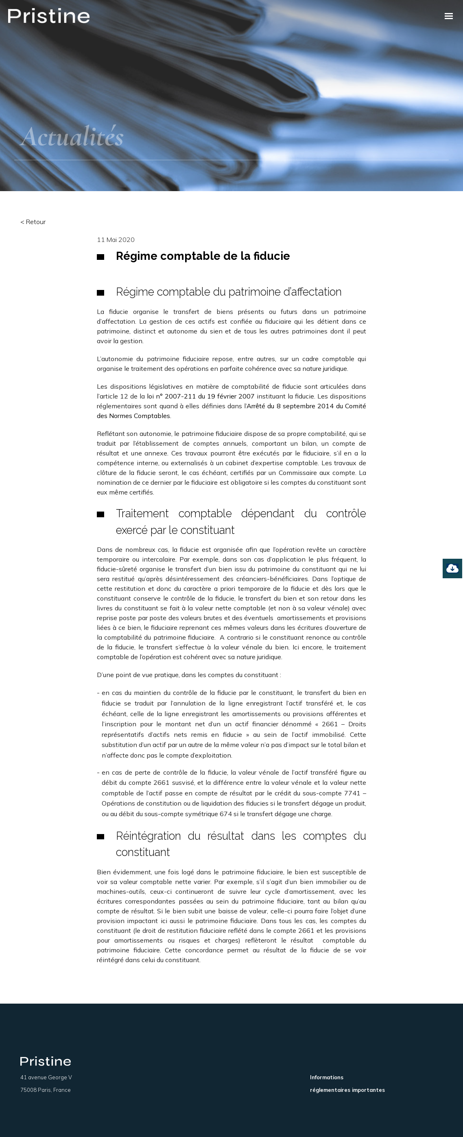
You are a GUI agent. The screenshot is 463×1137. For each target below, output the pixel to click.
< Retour (33, 222)
